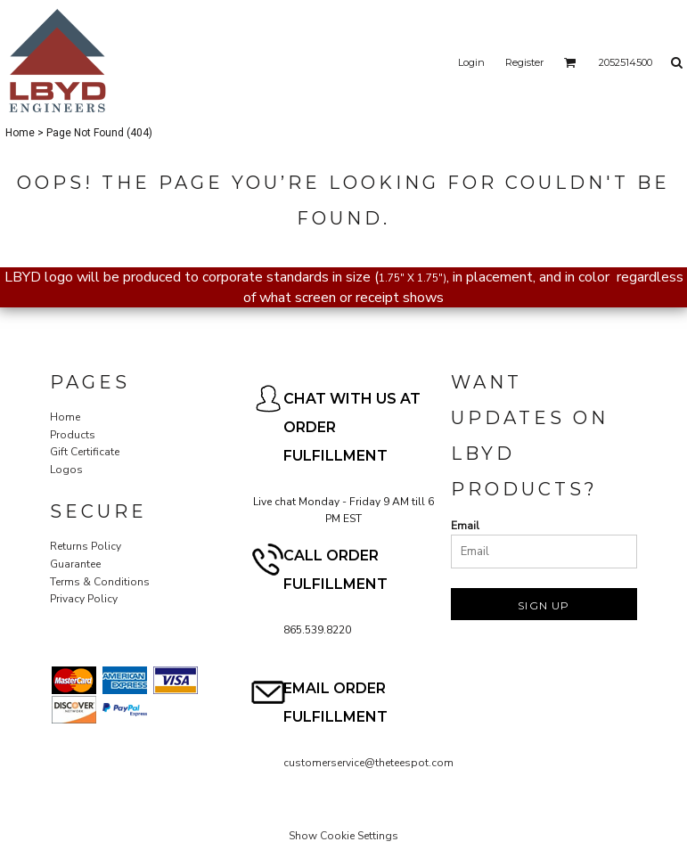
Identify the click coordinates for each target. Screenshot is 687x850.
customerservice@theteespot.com (368, 763)
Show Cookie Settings (343, 836)
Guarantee (75, 564)
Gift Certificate (84, 452)
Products (72, 435)
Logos (66, 469)
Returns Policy (85, 546)
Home (20, 133)
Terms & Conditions (100, 582)
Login (471, 62)
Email (465, 526)
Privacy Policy (84, 599)
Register (524, 62)
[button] (570, 62)
